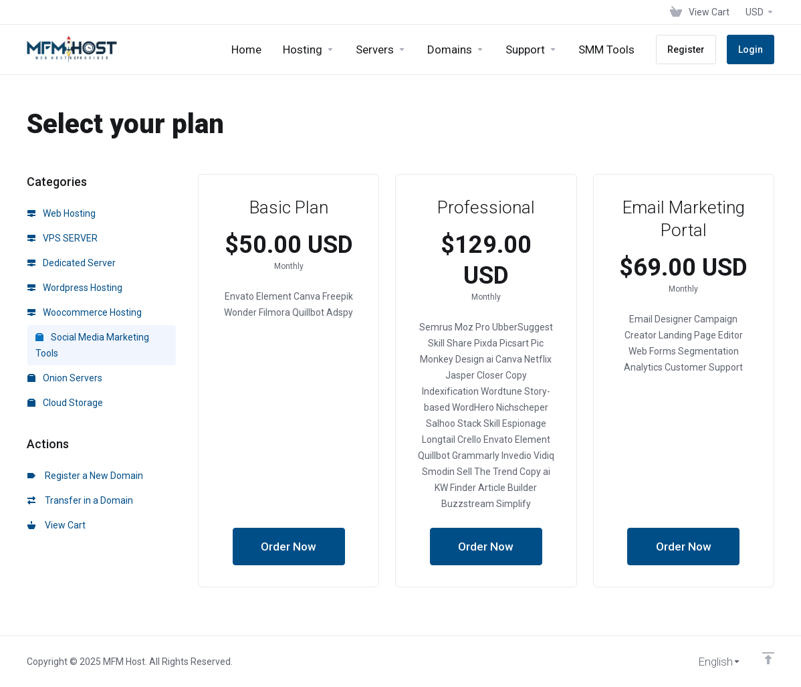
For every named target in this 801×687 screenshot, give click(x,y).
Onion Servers (64, 378)
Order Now (288, 546)
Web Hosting (61, 213)
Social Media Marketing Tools (92, 345)
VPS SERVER (62, 238)
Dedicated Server (71, 263)
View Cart (56, 525)
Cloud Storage (65, 402)
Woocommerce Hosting (84, 312)
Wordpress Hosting (74, 287)
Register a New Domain (85, 475)
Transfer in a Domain (80, 500)
